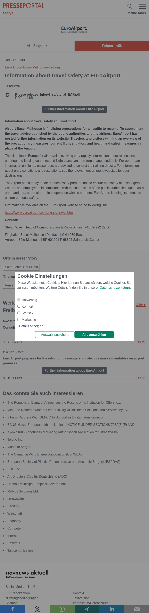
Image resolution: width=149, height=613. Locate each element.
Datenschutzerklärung (116, 287)
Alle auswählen (94, 334)
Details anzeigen (31, 326)
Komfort (27, 306)
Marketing (29, 319)
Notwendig (29, 300)
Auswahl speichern (54, 334)
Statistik (27, 313)
